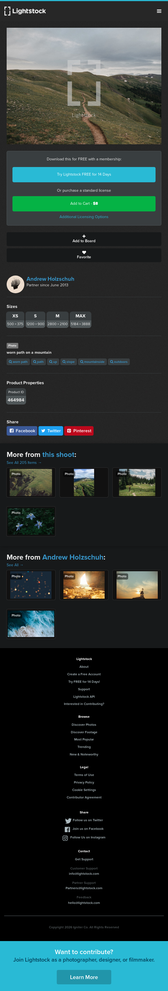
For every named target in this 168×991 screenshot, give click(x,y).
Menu (159, 11)
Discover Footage (84, 732)
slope (69, 361)
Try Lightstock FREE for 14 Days (84, 174)
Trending (84, 746)
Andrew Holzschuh (50, 279)
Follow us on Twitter (88, 820)
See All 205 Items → (24, 463)
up (53, 361)
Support (84, 689)
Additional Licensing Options (84, 217)
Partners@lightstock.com (84, 888)
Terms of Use (84, 774)
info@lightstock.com (84, 873)
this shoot (58, 454)
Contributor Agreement (84, 797)
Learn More (84, 977)
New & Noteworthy (84, 754)
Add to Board (84, 239)
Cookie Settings (84, 789)
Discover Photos (84, 724)
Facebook (22, 431)
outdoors (119, 361)
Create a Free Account (84, 674)
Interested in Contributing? (84, 703)
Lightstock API (84, 696)
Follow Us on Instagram (87, 837)
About (84, 666)
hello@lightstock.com (84, 902)
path (38, 361)
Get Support (84, 859)
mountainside (92, 361)
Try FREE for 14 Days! (84, 681)
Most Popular (84, 739)
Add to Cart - (84, 203)
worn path (18, 361)
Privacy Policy (84, 782)
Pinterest (78, 431)
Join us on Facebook (88, 828)
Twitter (51, 431)
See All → (15, 565)
